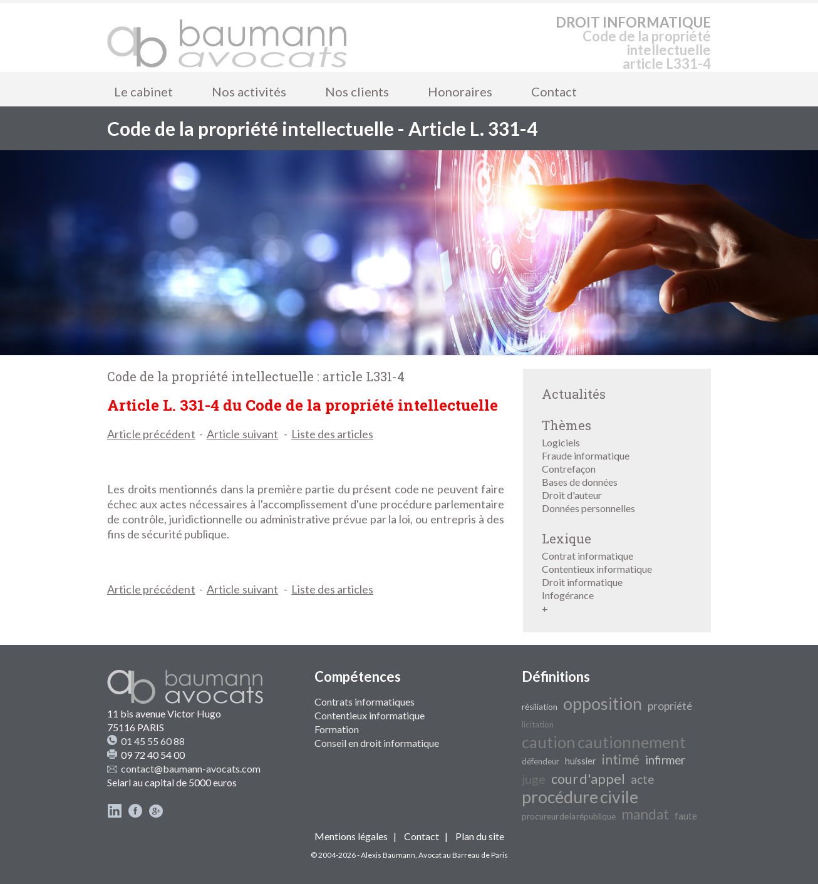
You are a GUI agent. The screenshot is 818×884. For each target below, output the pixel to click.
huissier (580, 761)
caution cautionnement (604, 741)
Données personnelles (588, 508)
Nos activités (249, 91)
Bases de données (580, 482)
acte (642, 779)
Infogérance (568, 595)
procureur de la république (569, 816)
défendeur (540, 761)
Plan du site (479, 836)
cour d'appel (588, 779)
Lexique (566, 538)
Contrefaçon (569, 469)
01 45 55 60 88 (153, 741)
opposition (602, 704)
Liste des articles (332, 434)
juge (534, 778)
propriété (670, 705)
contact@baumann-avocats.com (191, 768)
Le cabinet (143, 91)
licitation (538, 724)
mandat (645, 814)
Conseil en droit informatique (376, 743)
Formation (336, 729)
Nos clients (357, 91)
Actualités (574, 394)
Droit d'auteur (572, 495)
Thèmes (566, 425)
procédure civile (580, 797)
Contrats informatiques (364, 701)
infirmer (665, 760)
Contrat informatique (587, 556)
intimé (620, 759)
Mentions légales (351, 836)
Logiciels (561, 442)
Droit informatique (582, 582)
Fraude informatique (585, 455)
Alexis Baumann (388, 855)
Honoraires (460, 91)
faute (686, 816)
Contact (554, 91)
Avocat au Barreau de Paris (463, 855)
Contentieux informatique (597, 569)
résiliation (539, 707)
